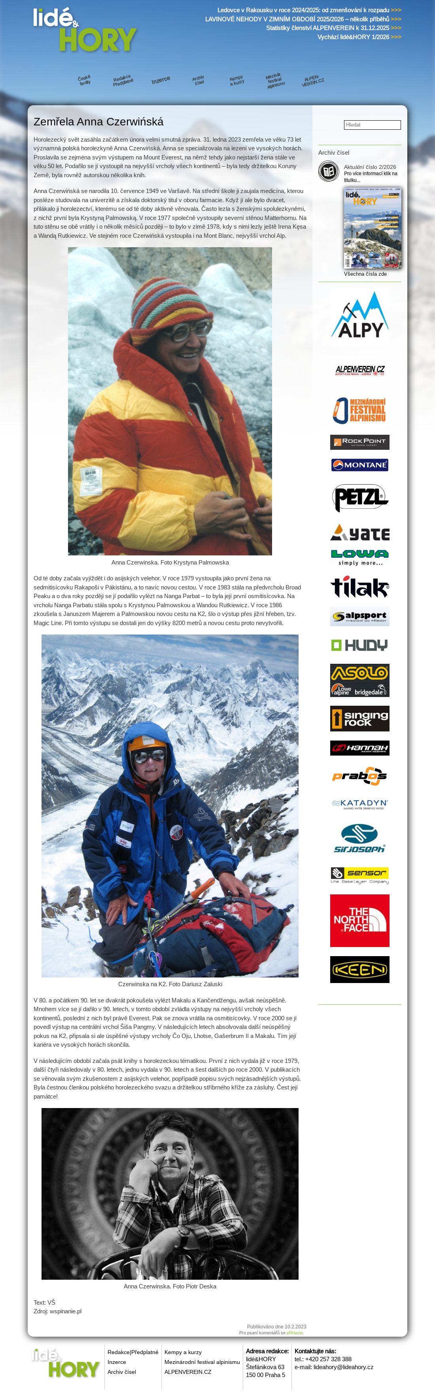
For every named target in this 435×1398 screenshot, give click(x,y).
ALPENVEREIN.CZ (188, 1372)
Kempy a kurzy (183, 1352)
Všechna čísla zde (365, 274)
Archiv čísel (122, 1372)
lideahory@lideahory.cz (344, 1367)
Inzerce (117, 1362)
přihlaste (295, 1332)
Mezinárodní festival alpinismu (202, 1362)
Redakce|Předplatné (133, 1352)
